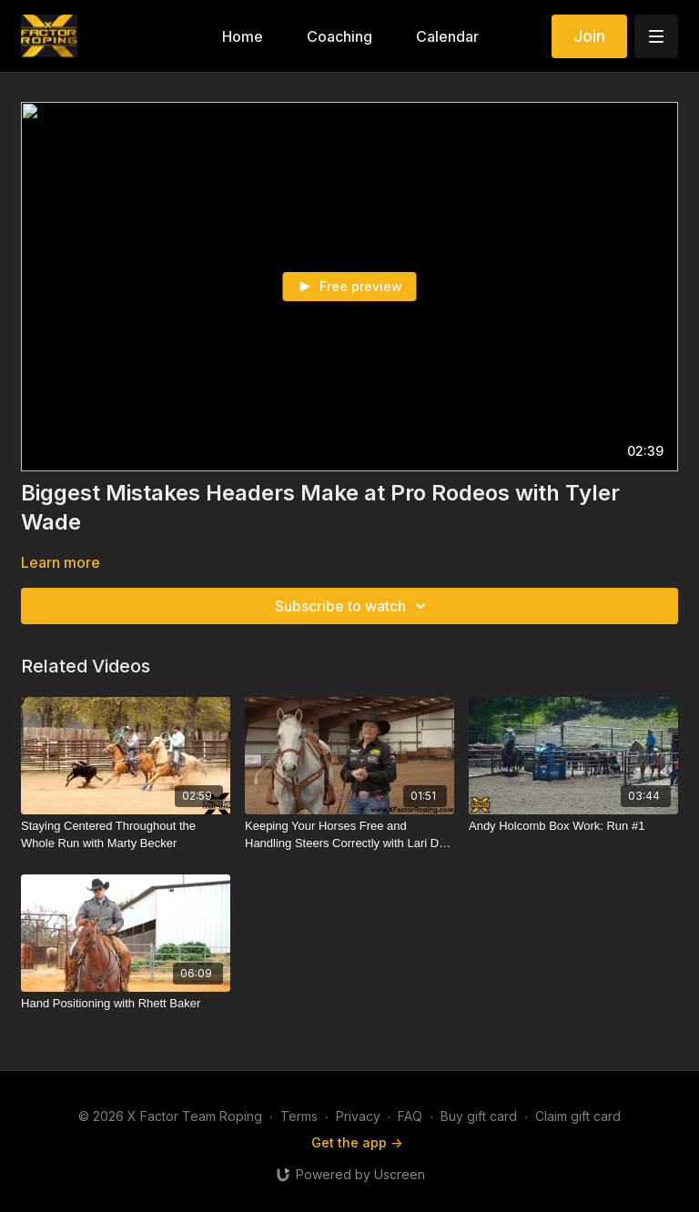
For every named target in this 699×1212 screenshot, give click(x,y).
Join (589, 35)
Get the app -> (356, 1142)
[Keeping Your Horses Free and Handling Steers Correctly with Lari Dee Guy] (349, 835)
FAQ (410, 1116)
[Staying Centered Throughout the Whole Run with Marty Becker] (125, 835)
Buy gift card (479, 1116)
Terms (299, 1116)
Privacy (358, 1116)
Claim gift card (578, 1116)
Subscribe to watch (353, 606)
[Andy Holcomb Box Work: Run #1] (573, 826)
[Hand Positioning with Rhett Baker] (125, 1004)
